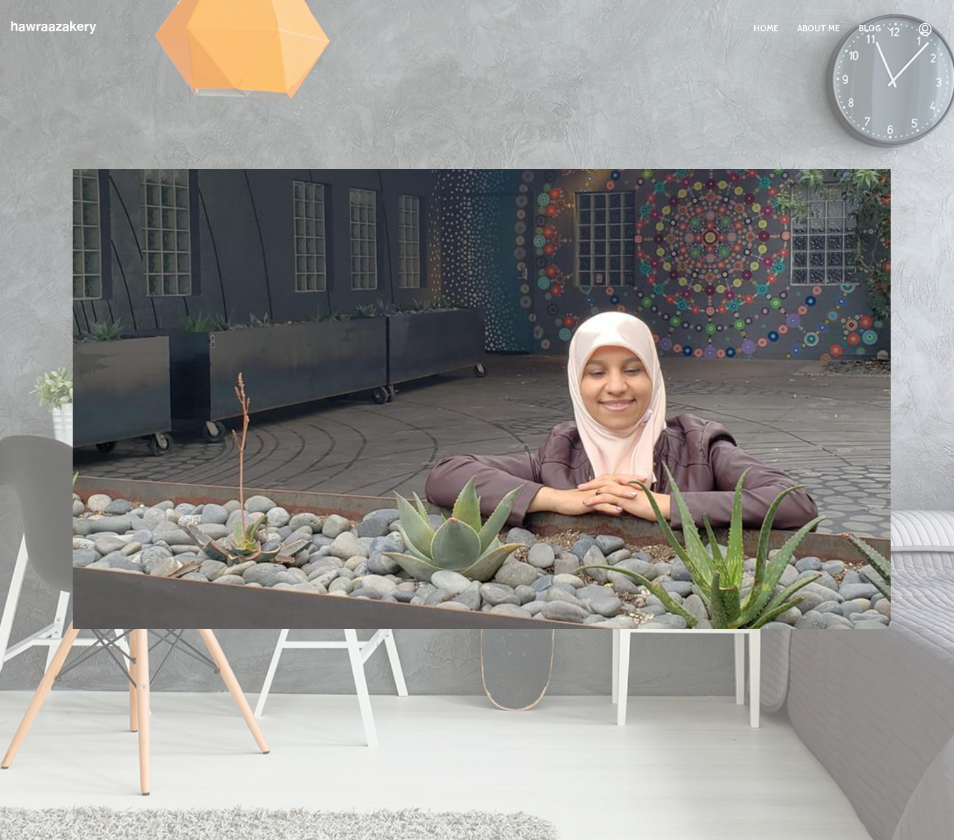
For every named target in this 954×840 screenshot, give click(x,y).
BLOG (870, 28)
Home (766, 28)
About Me (818, 28)
